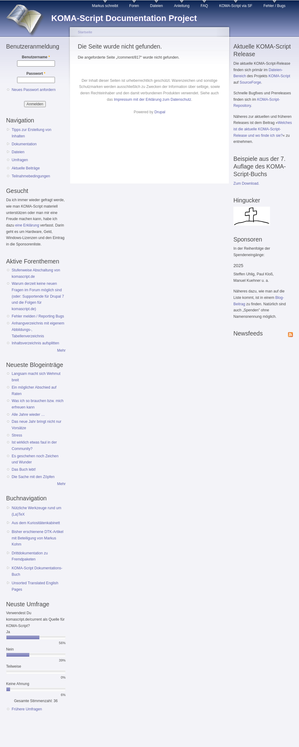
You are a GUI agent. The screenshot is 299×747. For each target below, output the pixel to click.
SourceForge (250, 82)
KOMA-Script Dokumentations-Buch (37, 571)
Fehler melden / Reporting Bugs (38, 316)
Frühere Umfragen (27, 709)
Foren (134, 6)
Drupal (159, 112)
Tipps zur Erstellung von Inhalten (31, 133)
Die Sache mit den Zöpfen (33, 477)
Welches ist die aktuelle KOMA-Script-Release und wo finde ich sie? (262, 129)
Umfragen (20, 160)
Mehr (61, 350)
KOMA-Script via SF (235, 6)
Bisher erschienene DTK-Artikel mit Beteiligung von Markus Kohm (37, 538)
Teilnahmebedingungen (31, 176)
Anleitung (181, 6)
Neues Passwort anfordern (34, 90)
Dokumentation (24, 144)
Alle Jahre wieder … (28, 414)
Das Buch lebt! (24, 469)
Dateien (156, 6)
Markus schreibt (105, 6)
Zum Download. (246, 183)
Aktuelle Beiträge (26, 168)
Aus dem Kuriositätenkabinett (36, 523)
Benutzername (36, 57)
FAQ (204, 6)
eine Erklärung (27, 225)
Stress (17, 435)
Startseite (85, 32)
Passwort (35, 73)
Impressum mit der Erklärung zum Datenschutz (152, 99)
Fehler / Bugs (274, 6)
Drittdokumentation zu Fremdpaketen (30, 556)
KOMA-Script (279, 76)
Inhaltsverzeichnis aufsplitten (35, 343)
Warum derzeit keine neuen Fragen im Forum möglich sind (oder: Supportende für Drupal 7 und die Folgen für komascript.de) (38, 296)
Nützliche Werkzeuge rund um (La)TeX (36, 511)
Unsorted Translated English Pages (35, 586)
